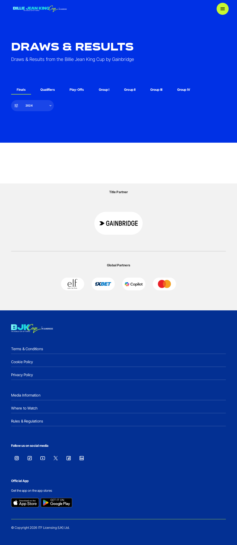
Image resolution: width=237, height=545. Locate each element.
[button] (33, 106)
